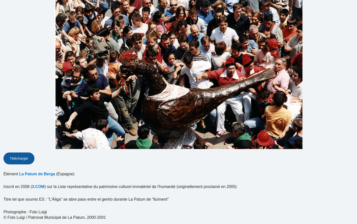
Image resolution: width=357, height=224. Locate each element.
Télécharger (19, 158)
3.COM (38, 187)
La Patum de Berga (37, 174)
